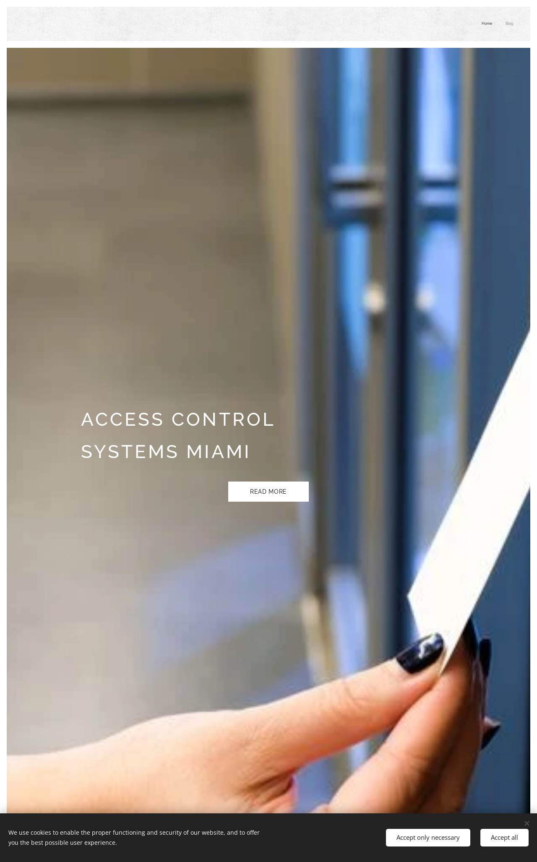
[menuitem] (502, 23)
